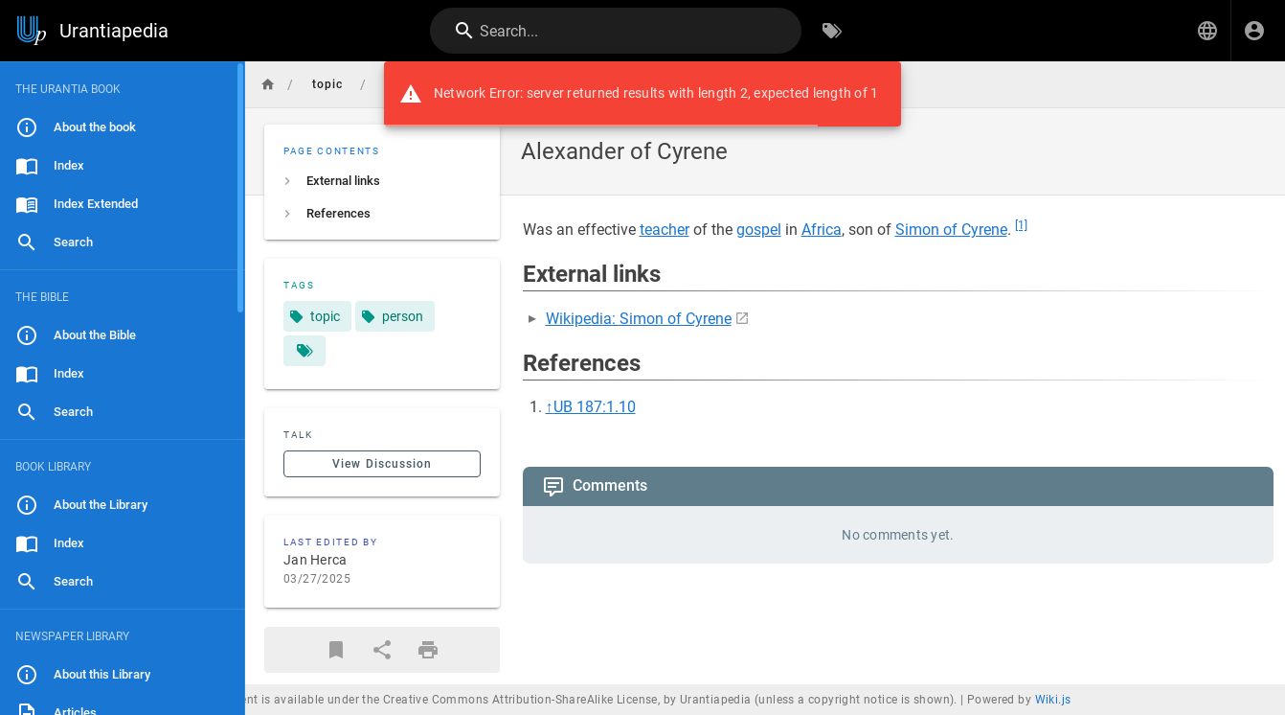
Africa (821, 229)
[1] (1021, 225)
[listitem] (382, 181)
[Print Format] (428, 650)
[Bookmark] (336, 650)
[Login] (1254, 31)
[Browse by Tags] (832, 31)
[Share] (382, 650)
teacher (664, 229)
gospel (758, 229)
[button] (1207, 30)
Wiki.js (1053, 699)
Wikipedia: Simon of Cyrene (639, 319)
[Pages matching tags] (304, 350)
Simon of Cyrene (951, 229)
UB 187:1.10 (594, 407)
